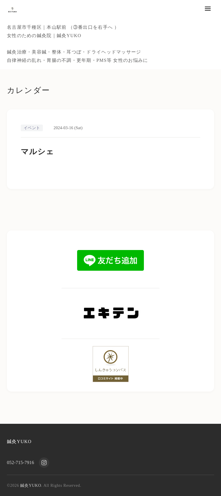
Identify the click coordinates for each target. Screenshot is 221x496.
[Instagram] (44, 462)
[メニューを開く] (207, 8)
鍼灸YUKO (19, 441)
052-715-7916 (20, 462)
